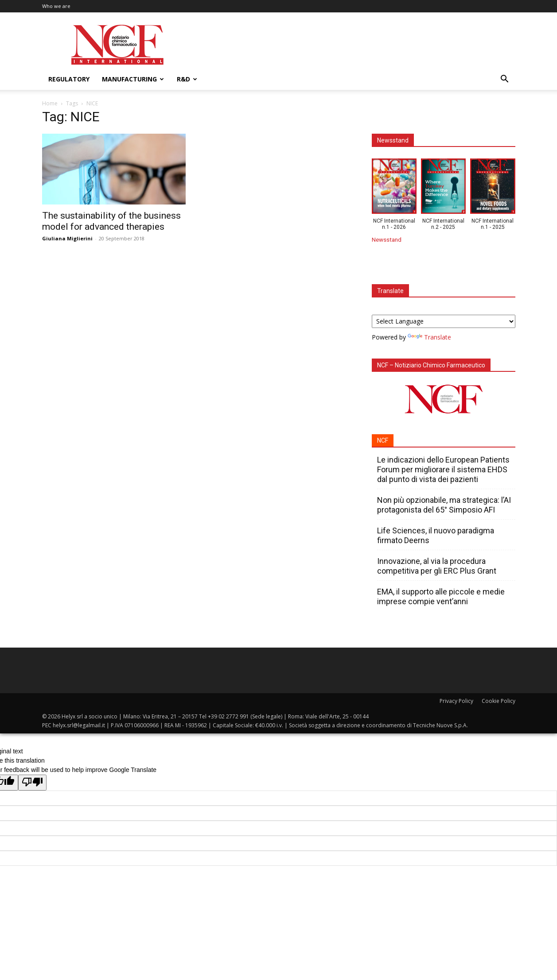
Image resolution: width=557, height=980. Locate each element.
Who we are (56, 6)
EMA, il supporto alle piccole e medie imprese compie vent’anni (441, 596)
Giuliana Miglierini (67, 238)
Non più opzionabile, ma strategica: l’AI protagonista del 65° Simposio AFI (444, 504)
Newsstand (386, 239)
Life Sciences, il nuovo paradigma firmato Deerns (435, 535)
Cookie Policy (498, 701)
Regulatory (69, 79)
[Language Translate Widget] (443, 321)
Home (50, 103)
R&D (187, 79)
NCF (382, 440)
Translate (429, 337)
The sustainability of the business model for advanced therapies (111, 221)
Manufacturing (133, 79)
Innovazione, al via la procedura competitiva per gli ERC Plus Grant (436, 565)
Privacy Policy (456, 701)
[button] (504, 80)
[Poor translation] (32, 783)
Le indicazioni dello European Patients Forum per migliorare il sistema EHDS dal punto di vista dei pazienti (443, 469)
